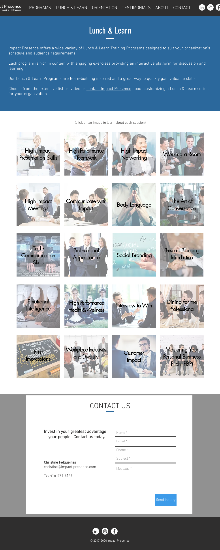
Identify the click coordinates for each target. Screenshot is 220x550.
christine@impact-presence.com (70, 467)
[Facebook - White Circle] (114, 531)
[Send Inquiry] (166, 500)
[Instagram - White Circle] (210, 7)
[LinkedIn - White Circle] (202, 7)
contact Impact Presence (108, 89)
